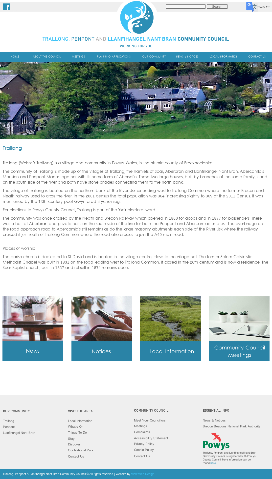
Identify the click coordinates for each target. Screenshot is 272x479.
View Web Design (142, 474)
